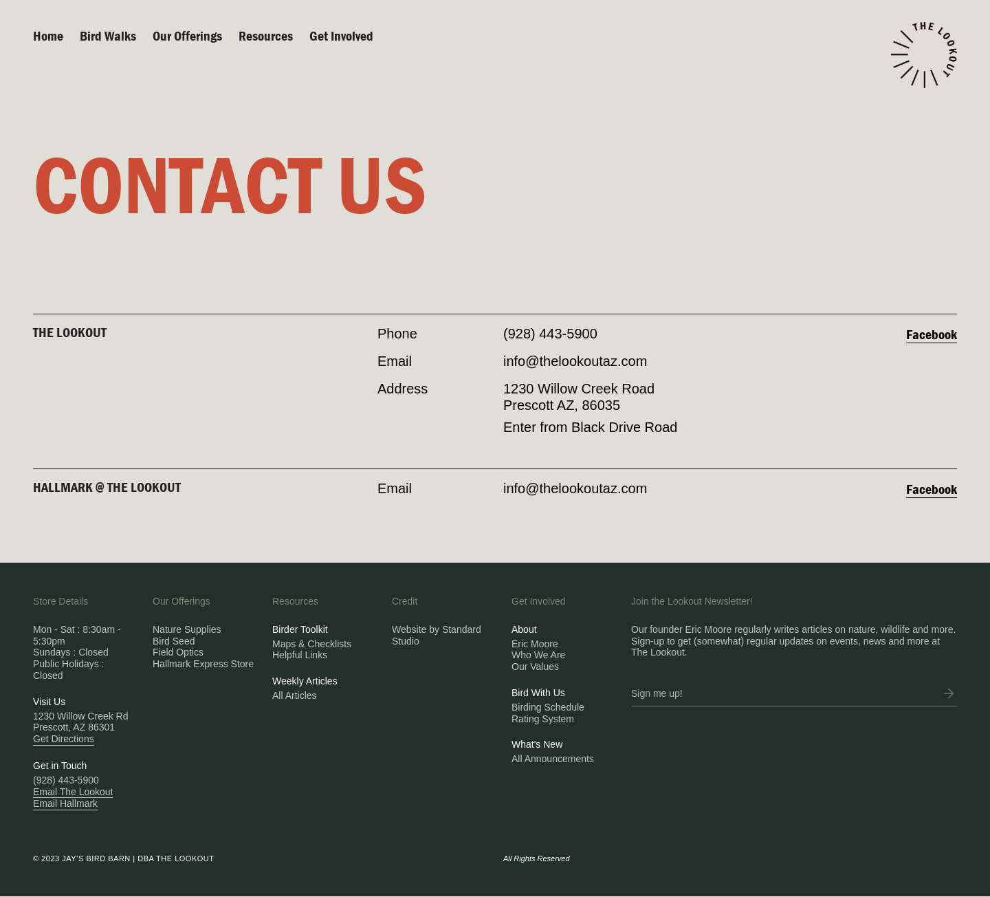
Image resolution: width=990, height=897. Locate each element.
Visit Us (49, 701)
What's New (537, 744)
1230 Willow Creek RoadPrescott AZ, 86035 (578, 397)
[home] (924, 55)
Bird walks (108, 35)
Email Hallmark (65, 803)
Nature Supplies (187, 629)
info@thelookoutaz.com (575, 361)
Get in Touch (60, 765)
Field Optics (178, 652)
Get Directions (63, 738)
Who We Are (538, 654)
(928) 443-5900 (550, 333)
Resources (266, 35)
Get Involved (341, 35)
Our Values (535, 666)
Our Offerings (187, 35)
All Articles (294, 695)
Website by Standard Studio (436, 635)
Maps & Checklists (311, 643)
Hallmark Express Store (203, 663)
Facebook (931, 334)
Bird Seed (174, 641)
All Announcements (553, 758)
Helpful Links (299, 654)
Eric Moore (535, 643)
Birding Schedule (548, 707)
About (524, 629)
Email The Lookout (73, 791)
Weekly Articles (305, 681)
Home (48, 35)
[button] (196, 36)
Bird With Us (538, 692)
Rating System (543, 718)
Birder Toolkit (300, 629)
